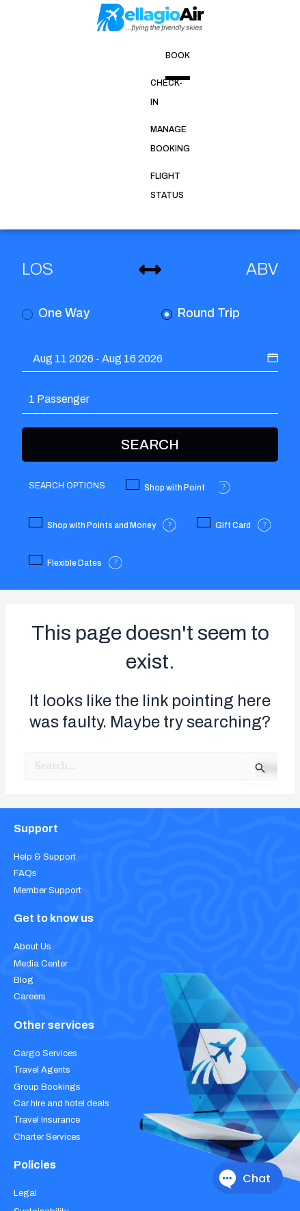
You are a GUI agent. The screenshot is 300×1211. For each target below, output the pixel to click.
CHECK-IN (88, 55)
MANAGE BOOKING (153, 55)
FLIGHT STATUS (231, 55)
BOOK (48, 55)
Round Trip (200, 173)
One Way (56, 173)
